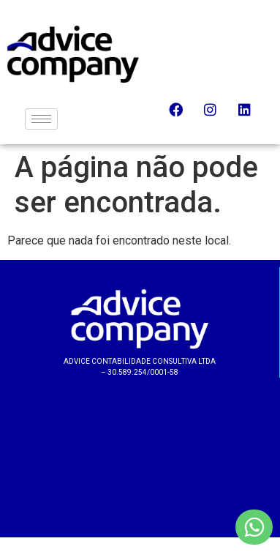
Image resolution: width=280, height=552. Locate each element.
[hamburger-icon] (41, 119)
